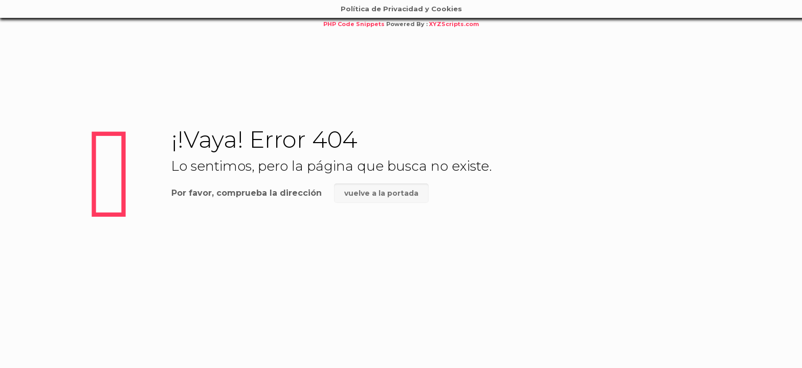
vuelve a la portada (381, 193)
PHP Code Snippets (354, 24)
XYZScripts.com (454, 24)
